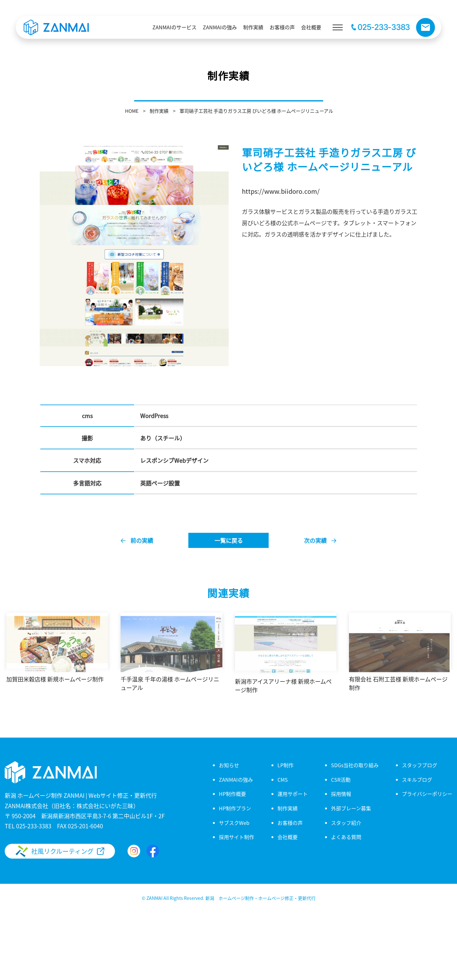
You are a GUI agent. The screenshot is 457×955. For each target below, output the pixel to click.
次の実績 (315, 540)
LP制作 (285, 765)
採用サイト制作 (236, 837)
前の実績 (141, 540)
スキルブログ (417, 779)
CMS (282, 779)
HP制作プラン (235, 808)
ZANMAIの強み (236, 779)
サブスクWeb (234, 822)
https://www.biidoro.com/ (281, 191)
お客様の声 (290, 822)
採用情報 (341, 793)
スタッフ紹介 (346, 822)
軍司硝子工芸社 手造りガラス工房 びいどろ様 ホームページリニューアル (256, 110)
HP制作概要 (232, 793)
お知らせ (229, 765)
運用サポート (292, 793)
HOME (132, 110)
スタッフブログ (419, 765)
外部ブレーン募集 (351, 808)
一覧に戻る (228, 540)
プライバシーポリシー (427, 793)
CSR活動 (341, 779)
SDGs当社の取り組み (355, 765)
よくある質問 (346, 837)
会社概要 (287, 837)
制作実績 (159, 110)
